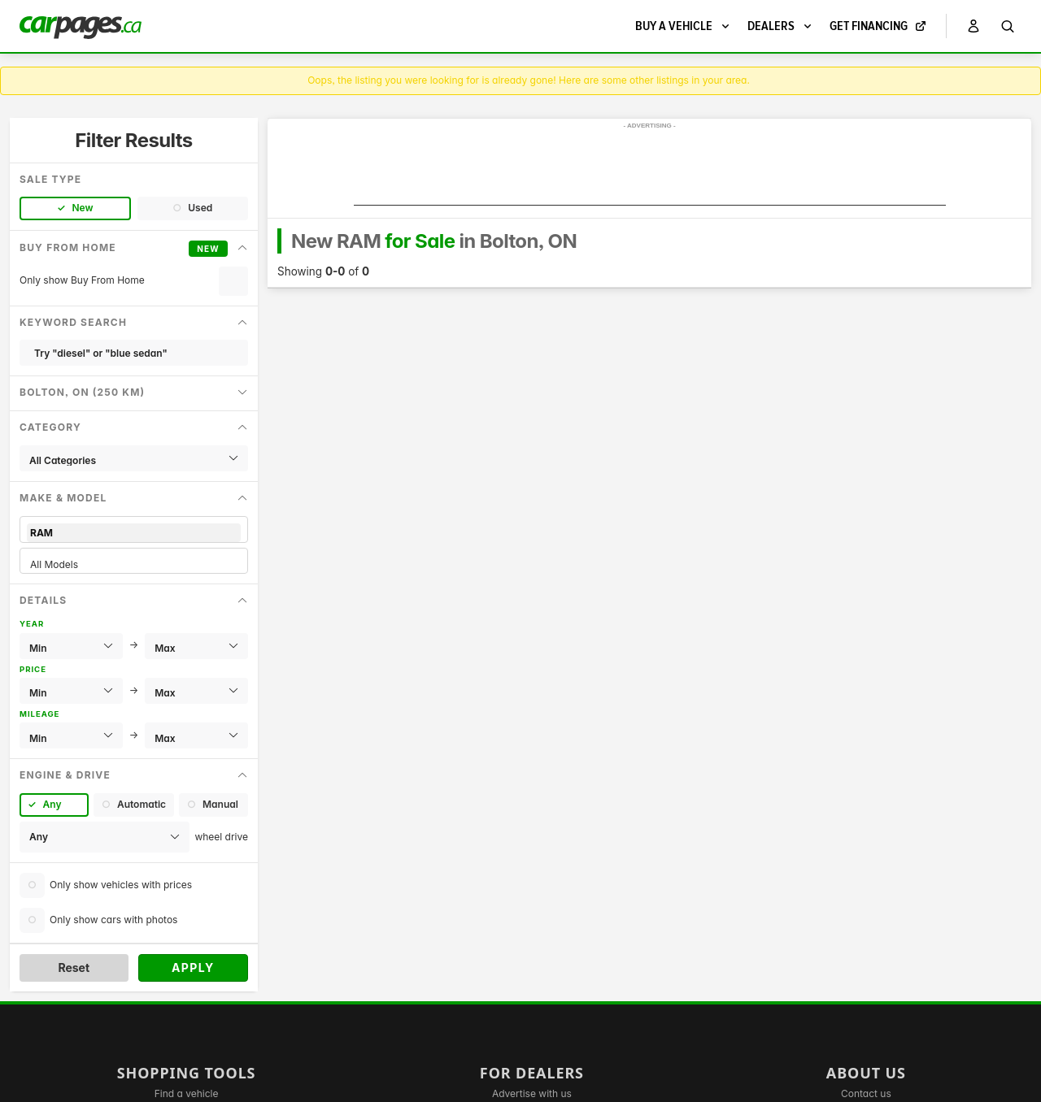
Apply (193, 967)
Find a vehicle (187, 1093)
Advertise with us (532, 1093)
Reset (73, 967)
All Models (134, 564)
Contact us (866, 1093)
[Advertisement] (650, 169)
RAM (134, 532)
